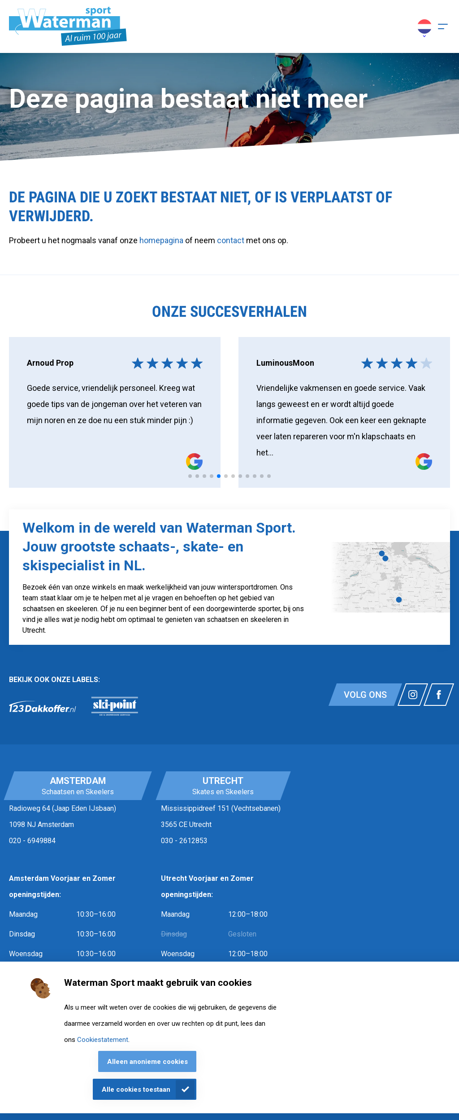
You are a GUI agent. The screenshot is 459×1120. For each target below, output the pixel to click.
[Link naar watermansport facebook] (439, 694)
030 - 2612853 (184, 840)
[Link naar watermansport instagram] (413, 694)
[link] (42, 706)
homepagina (161, 240)
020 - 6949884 (32, 840)
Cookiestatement (102, 1040)
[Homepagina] (68, 26)
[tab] (190, 476)
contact (231, 240)
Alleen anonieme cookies (147, 1062)
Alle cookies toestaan (136, 1089)
